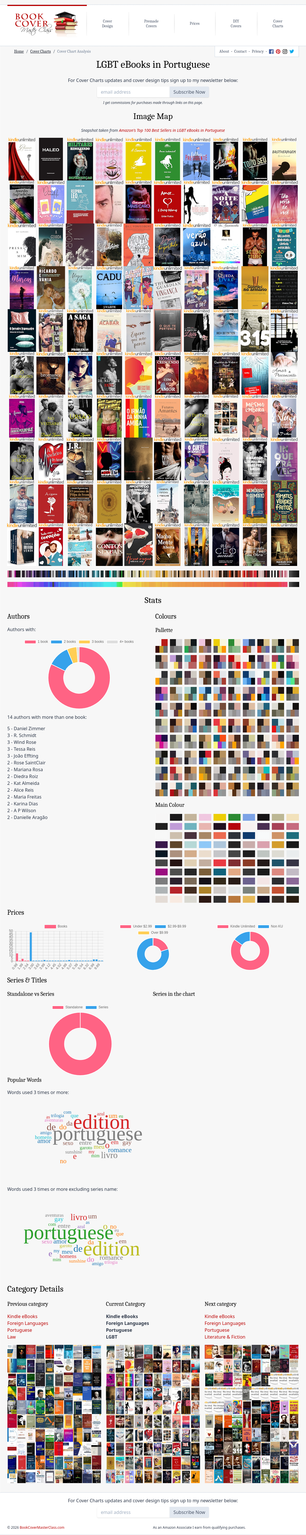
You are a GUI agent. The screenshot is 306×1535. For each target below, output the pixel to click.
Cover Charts (40, 51)
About (224, 51)
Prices (194, 23)
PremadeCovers (151, 24)
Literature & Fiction (225, 1337)
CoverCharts (277, 24)
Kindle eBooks (22, 1316)
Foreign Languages (27, 1323)
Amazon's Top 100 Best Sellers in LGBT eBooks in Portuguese (172, 130)
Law (11, 1337)
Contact (240, 51)
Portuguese (19, 1330)
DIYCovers (236, 24)
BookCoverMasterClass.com (42, 1527)
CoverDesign (107, 24)
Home (19, 51)
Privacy (258, 51)
